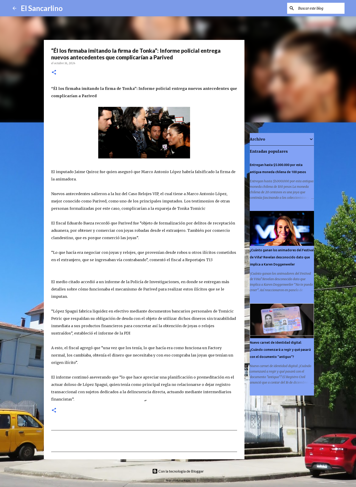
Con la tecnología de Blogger (178, 471)
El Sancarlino (42, 8)
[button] (54, 72)
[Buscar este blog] (320, 8)
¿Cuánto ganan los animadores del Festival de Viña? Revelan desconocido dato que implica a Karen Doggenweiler (282, 257)
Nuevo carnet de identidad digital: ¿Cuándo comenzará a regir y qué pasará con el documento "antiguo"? (280, 350)
